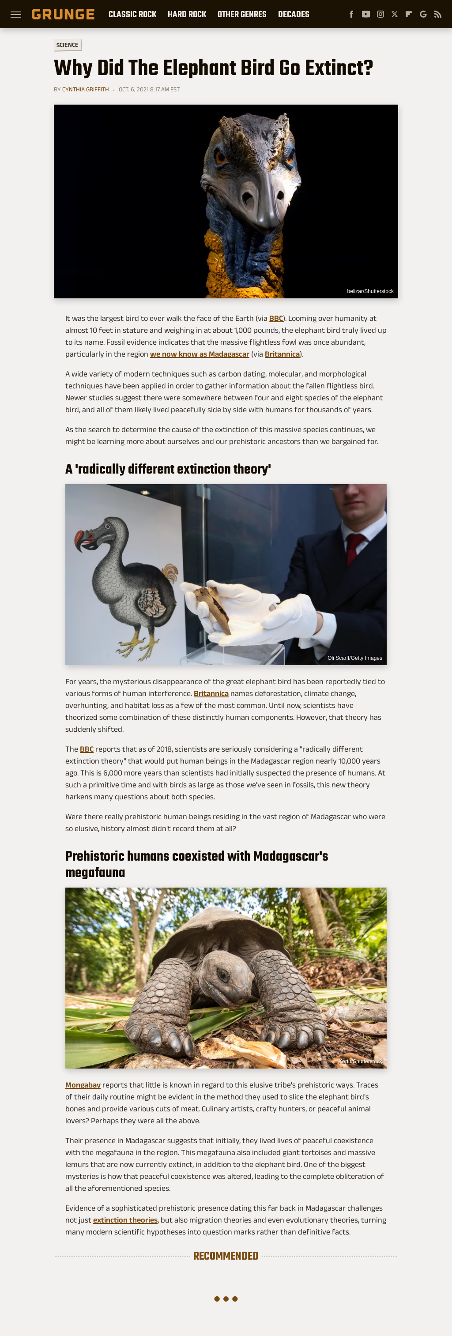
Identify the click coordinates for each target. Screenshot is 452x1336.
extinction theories (125, 1220)
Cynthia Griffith (85, 89)
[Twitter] (394, 14)
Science (67, 44)
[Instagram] (380, 14)
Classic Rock (132, 14)
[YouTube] (366, 14)
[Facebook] (351, 14)
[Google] (423, 14)
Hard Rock (187, 14)
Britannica (282, 354)
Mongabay (83, 1084)
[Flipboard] (408, 14)
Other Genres (242, 14)
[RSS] (437, 14)
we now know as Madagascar (199, 354)
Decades (293, 14)
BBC (276, 318)
